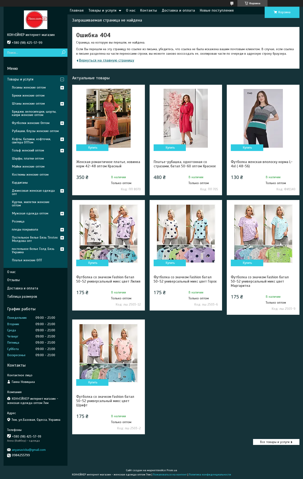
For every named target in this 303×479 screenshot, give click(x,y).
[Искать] (63, 53)
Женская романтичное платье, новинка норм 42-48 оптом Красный (108, 164)
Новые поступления (217, 10)
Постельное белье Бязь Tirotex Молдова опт (35, 239)
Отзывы (13, 280)
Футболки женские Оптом (30, 123)
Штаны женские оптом (28, 104)
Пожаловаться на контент (170, 474)
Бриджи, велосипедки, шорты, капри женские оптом (34, 113)
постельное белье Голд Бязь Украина (33, 250)
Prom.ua (172, 470)
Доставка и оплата (178, 10)
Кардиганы (20, 183)
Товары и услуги (102, 10)
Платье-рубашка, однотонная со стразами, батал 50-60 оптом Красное (185, 164)
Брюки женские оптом (28, 95)
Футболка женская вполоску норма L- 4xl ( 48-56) (262, 164)
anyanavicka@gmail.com (29, 450)
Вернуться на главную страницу (106, 60)
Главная (77, 10)
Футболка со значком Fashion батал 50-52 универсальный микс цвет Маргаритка (260, 281)
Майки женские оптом (28, 166)
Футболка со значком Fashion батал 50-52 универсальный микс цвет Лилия (108, 279)
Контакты (148, 10)
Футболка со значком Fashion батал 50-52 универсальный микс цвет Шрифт (105, 401)
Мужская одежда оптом (30, 213)
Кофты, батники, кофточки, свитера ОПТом (31, 140)
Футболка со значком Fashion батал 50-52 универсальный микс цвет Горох (185, 279)
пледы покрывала (25, 229)
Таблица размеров (22, 296)
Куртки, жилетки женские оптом (30, 203)
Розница (18, 221)
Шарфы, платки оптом (28, 158)
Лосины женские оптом (29, 87)
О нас (130, 10)
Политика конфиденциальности (210, 474)
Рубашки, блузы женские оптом (35, 131)
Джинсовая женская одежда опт (33, 192)
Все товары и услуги (275, 442)
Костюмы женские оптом (30, 175)
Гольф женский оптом (28, 150)
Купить (93, 148)
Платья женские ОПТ (27, 260)
